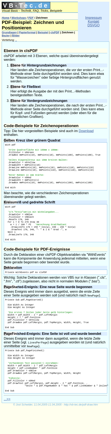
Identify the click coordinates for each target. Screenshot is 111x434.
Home (5, 17)
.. (16, 40)
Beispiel (43, 32)
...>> (7, 425)
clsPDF (54, 32)
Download (86, 131)
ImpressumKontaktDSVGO (93, 21)
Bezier (6, 35)
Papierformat (27, 32)
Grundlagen (9, 32)
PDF (31, 17)
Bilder (16, 35)
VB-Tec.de (26, 5)
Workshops (19, 17)
